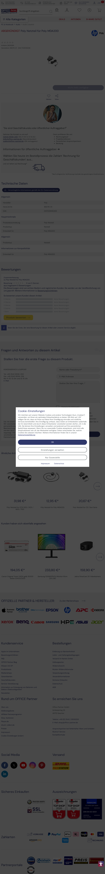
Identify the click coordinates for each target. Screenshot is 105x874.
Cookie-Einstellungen (31, 411)
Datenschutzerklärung (26, 435)
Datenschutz (59, 463)
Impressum (45, 463)
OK (52, 442)
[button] (101, 864)
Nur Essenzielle (52, 457)
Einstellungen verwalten (52, 450)
